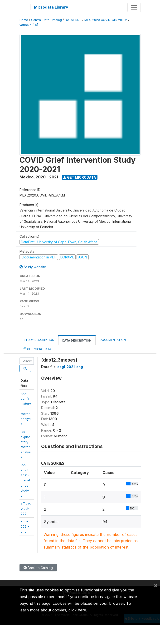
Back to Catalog (38, 568)
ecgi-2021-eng (25, 526)
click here (77, 610)
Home (23, 20)
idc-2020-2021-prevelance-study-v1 (25, 480)
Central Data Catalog (46, 20)
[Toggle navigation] (134, 7)
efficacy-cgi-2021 (26, 508)
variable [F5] (28, 25)
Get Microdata (79, 177)
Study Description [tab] (39, 340)
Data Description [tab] (77, 340)
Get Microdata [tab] (37, 349)
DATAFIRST (73, 20)
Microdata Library (51, 7)
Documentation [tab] (113, 340)
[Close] (156, 585)
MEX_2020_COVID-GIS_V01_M (105, 20)
